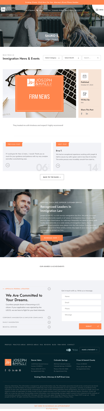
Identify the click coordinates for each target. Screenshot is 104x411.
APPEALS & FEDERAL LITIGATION (18, 289)
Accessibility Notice (57, 399)
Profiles (8, 347)
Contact (71, 347)
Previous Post (14, 144)
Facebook (6, 372)
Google (9, 372)
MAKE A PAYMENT (88, 352)
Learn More (8, 165)
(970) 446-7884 (86, 368)
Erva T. (59, 150)
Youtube (16, 372)
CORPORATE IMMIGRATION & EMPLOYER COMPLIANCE (24, 318)
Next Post (62, 144)
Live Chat (47, 10)
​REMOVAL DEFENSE (10, 329)
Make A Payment (29, 10)
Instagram (20, 372)
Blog (54, 347)
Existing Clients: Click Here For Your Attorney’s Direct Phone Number (52, 2)
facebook (82, 113)
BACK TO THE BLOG (51, 177)
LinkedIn (87, 113)
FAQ (41, 347)
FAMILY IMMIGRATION (11, 323)
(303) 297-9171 (79, 10)
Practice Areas (19, 347)
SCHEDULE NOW (50, 238)
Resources (32, 399)
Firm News (62, 347)
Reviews (47, 347)
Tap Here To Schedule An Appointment (52, 407)
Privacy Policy (68, 399)
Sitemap (40, 399)
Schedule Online (57, 10)
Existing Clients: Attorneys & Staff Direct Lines (52, 379)
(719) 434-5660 (63, 371)
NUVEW (46, 399)
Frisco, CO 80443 (82, 366)
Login (41, 10)
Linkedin (13, 372)
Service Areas (32, 347)
